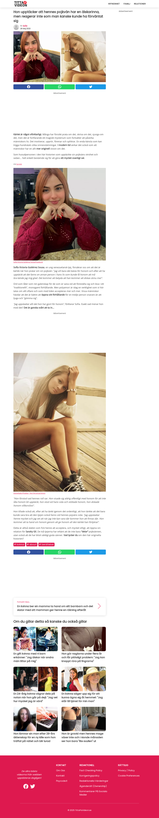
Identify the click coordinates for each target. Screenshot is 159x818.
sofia (25, 26)
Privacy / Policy (126, 770)
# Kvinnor (19, 544)
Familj (126, 3)
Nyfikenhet (114, 3)
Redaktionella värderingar (94, 780)
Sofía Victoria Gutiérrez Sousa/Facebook (28, 262)
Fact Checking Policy (91, 770)
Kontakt (60, 775)
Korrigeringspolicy (89, 775)
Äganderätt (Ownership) (93, 786)
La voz (19, 164)
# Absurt (32, 544)
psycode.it (61, 780)
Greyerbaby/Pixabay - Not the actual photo (29, 493)
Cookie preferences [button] (129, 775)
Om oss (60, 770)
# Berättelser (46, 544)
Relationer (140, 3)
